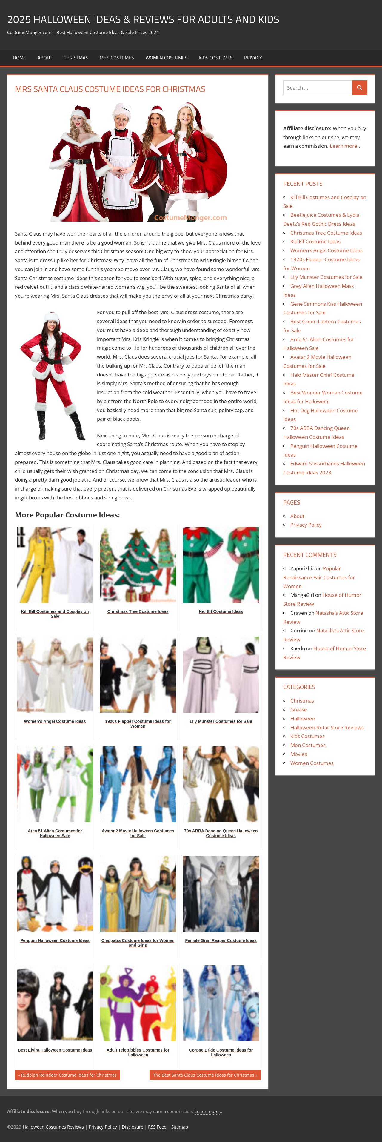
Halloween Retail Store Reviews (327, 727)
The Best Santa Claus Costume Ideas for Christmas (203, 1075)
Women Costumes (166, 57)
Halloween (302, 718)
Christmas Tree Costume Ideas (326, 232)
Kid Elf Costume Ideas (315, 241)
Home (19, 57)
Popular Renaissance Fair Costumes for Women (319, 577)
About (45, 57)
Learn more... (208, 1111)
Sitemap (179, 1127)
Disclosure (132, 1127)
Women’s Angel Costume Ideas (326, 250)
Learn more (343, 145)
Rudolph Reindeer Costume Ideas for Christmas (69, 1075)
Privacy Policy (306, 524)
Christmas (76, 57)
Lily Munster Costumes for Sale (326, 276)
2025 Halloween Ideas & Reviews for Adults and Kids (145, 19)
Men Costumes (117, 57)
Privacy (253, 57)
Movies (298, 754)
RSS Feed (157, 1127)
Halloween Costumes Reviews (53, 1127)
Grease (298, 709)
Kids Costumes (216, 57)
